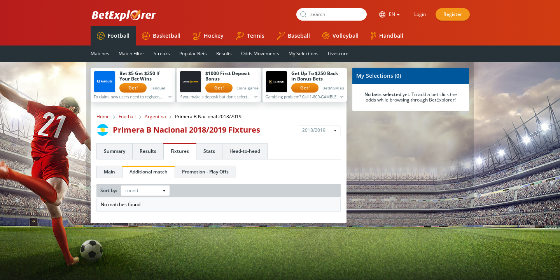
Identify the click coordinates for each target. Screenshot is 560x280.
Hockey (208, 36)
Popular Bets (193, 53)
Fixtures (180, 151)
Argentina (155, 116)
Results (224, 53)
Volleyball (340, 35)
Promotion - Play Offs (205, 171)
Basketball (161, 36)
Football (113, 36)
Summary (114, 151)
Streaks (162, 53)
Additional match (149, 171)
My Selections (303, 53)
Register (452, 14)
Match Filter (131, 53)
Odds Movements (260, 53)
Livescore (338, 53)
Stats (209, 151)
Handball (387, 36)
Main (109, 171)
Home (103, 116)
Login (420, 14)
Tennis (250, 36)
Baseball (293, 36)
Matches (100, 53)
